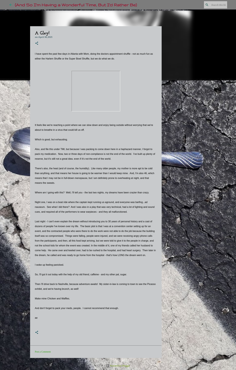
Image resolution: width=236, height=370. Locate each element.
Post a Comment (43, 351)
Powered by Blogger (118, 365)
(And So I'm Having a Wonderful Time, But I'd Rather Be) (76, 4)
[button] (37, 43)
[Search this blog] (211, 4)
